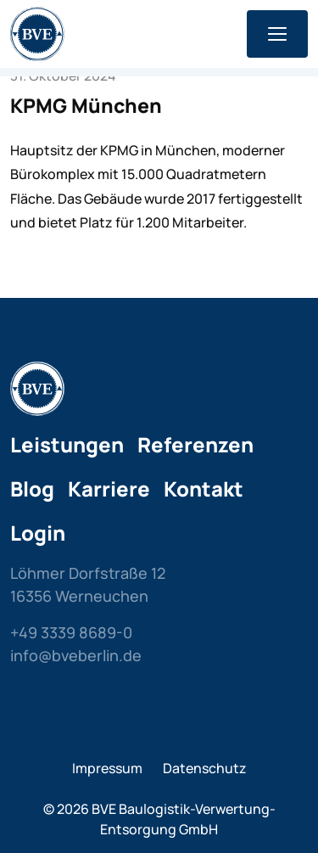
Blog (32, 488)
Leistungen (67, 444)
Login (37, 533)
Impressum (107, 768)
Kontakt (203, 488)
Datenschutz (205, 768)
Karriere (109, 488)
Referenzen (195, 444)
